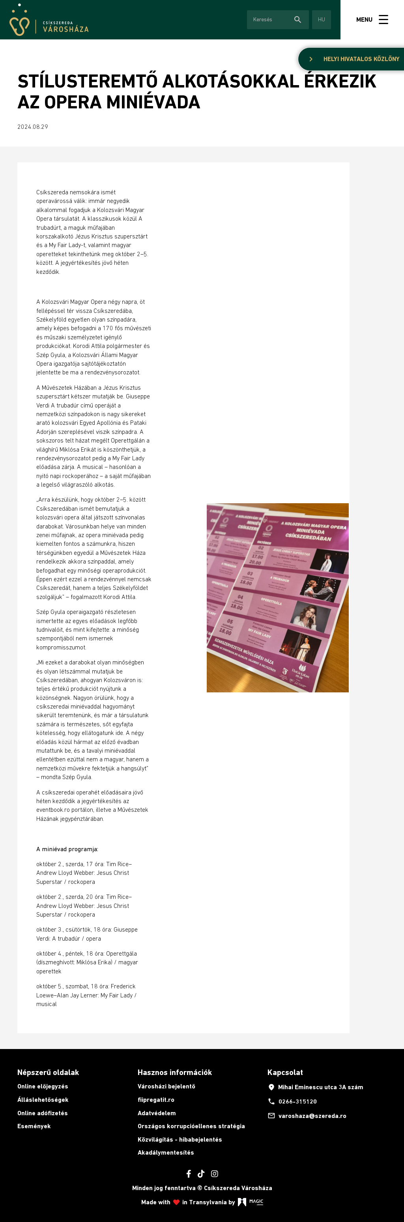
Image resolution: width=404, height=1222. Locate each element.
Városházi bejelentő (166, 1086)
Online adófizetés (42, 1113)
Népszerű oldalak (48, 1072)
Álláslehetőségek (43, 1099)
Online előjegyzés (42, 1086)
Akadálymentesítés (166, 1152)
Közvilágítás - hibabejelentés (180, 1139)
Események (34, 1126)
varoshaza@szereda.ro (306, 1116)
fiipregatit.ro (156, 1099)
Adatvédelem (157, 1113)
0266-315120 (292, 1101)
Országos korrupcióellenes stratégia (191, 1126)
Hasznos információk (175, 1072)
